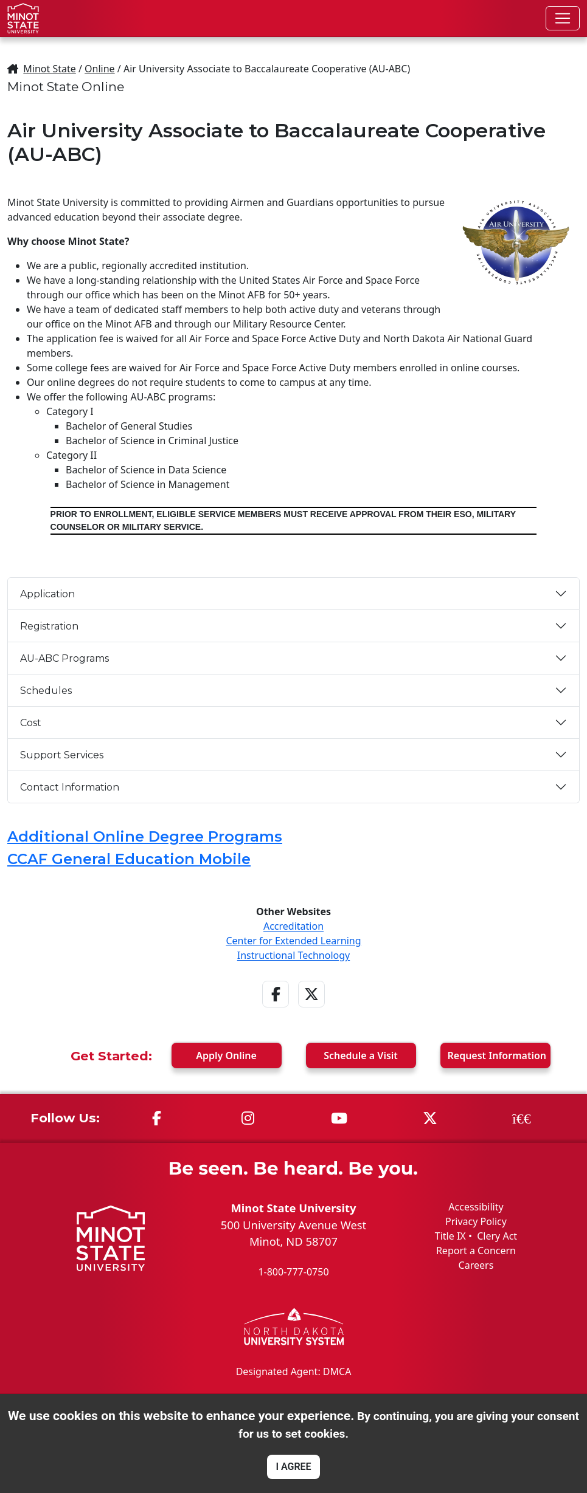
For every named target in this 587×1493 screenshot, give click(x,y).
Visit (361, 1055)
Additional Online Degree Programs (144, 836)
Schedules (46, 690)
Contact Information (69, 787)
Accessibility (475, 1206)
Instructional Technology (293, 955)
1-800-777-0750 (293, 1271)
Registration (49, 626)
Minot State (49, 68)
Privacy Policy (476, 1221)
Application (47, 594)
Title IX (450, 1236)
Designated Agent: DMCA (294, 1371)
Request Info (497, 1055)
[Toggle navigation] (563, 18)
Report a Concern (476, 1250)
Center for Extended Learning (293, 940)
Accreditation (293, 926)
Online (100, 68)
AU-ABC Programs (64, 658)
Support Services (61, 755)
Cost (30, 723)
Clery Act (497, 1236)
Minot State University (293, 1207)
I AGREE (293, 1466)
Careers (476, 1265)
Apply (226, 1055)
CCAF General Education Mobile (129, 859)
